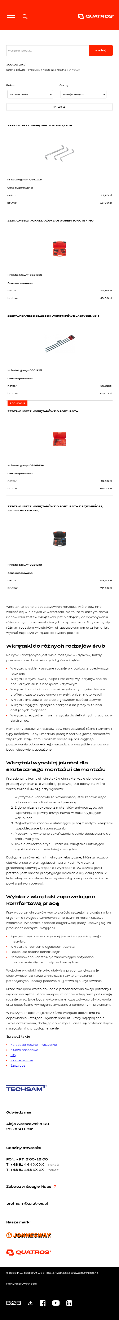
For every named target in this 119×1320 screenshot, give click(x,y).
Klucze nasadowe (24, 1050)
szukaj (100, 50)
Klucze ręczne (21, 1060)
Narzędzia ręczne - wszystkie (33, 1045)
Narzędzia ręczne (54, 69)
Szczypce (17, 1066)
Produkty (34, 69)
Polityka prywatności (21, 1284)
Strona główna (16, 69)
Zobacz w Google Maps (31, 1187)
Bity (13, 1055)
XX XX (47, 1165)
